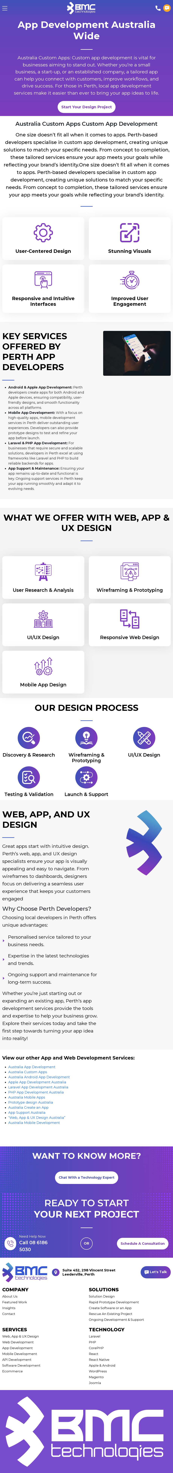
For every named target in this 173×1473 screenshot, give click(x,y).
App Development (17, 1348)
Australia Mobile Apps (26, 1097)
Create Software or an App (110, 1308)
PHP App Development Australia (36, 1092)
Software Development (21, 1365)
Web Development (18, 1342)
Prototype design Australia (30, 1102)
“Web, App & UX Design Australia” (36, 1118)
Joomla (95, 1383)
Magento (96, 1377)
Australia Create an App (28, 1108)
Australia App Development (31, 1067)
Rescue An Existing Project (110, 1314)
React (93, 1354)
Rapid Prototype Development (114, 1302)
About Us (10, 1296)
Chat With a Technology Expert (86, 1178)
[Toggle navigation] (4, 8)
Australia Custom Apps (27, 1072)
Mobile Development (19, 1354)
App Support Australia (27, 1113)
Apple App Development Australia (37, 1082)
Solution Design (102, 1296)
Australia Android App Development (39, 1077)
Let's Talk (155, 1272)
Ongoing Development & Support (116, 1320)
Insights (8, 1308)
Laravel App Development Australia (38, 1087)
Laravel (94, 1336)
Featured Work (14, 1302)
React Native (99, 1360)
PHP (92, 1342)
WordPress (98, 1371)
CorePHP (96, 1348)
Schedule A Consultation (143, 1244)
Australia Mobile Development (34, 1123)
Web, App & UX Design (20, 1336)
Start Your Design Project (86, 107)
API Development (16, 1360)
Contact (8, 1314)
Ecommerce (12, 1371)
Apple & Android (102, 1365)
